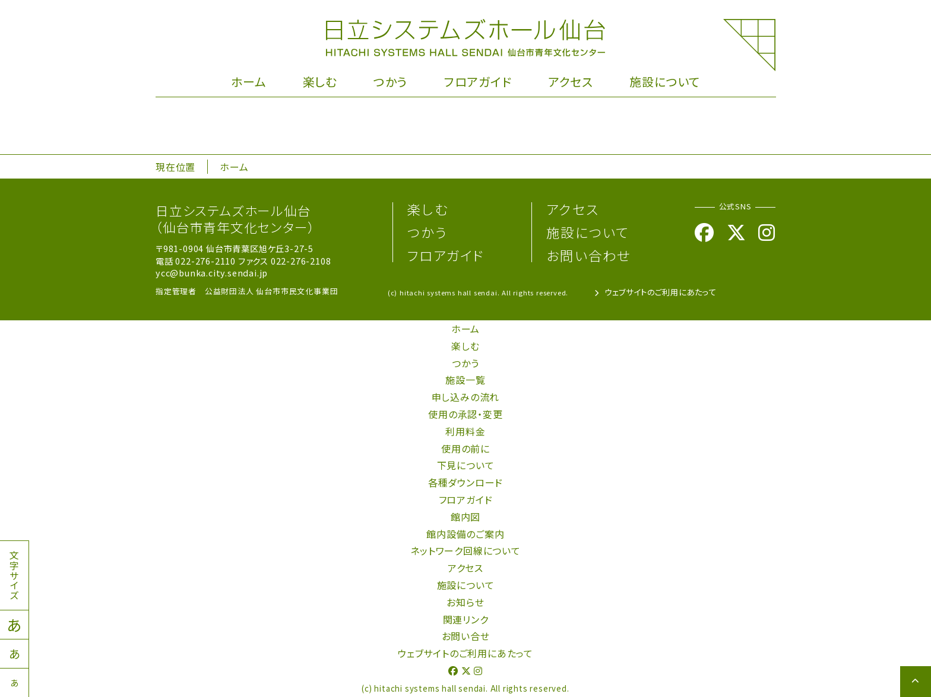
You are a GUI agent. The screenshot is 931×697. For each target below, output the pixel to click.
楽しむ (320, 81)
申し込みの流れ (466, 397)
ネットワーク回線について (465, 550)
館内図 (465, 517)
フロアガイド (478, 81)
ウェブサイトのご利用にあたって (655, 292)
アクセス (570, 81)
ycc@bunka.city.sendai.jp (212, 272)
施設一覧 (465, 380)
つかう (390, 81)
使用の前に (465, 448)
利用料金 (465, 431)
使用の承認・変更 (465, 414)
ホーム (248, 81)
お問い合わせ (588, 255)
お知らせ (465, 602)
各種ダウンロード (465, 482)
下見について (466, 465)
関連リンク (466, 619)
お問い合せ (466, 636)
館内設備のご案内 (465, 534)
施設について (664, 81)
